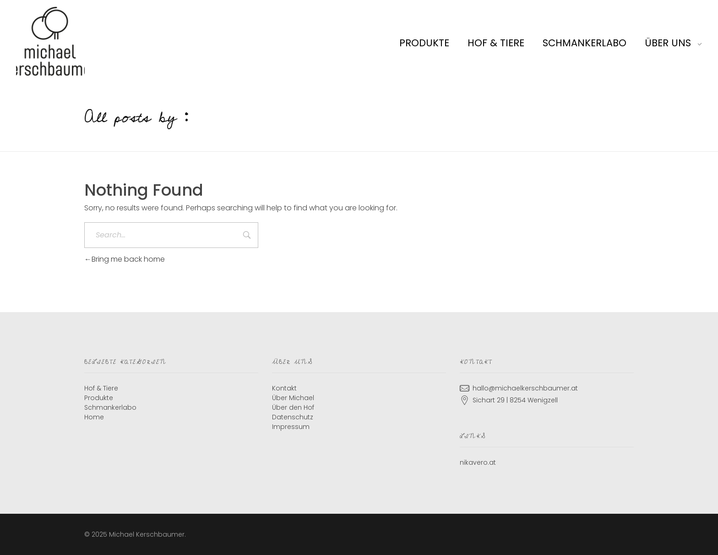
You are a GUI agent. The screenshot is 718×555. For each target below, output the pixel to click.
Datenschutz (292, 417)
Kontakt (284, 388)
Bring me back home (124, 259)
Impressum (291, 426)
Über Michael (293, 397)
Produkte (98, 397)
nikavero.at (478, 462)
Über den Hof (293, 407)
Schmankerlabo (110, 407)
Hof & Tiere (101, 388)
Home (94, 417)
